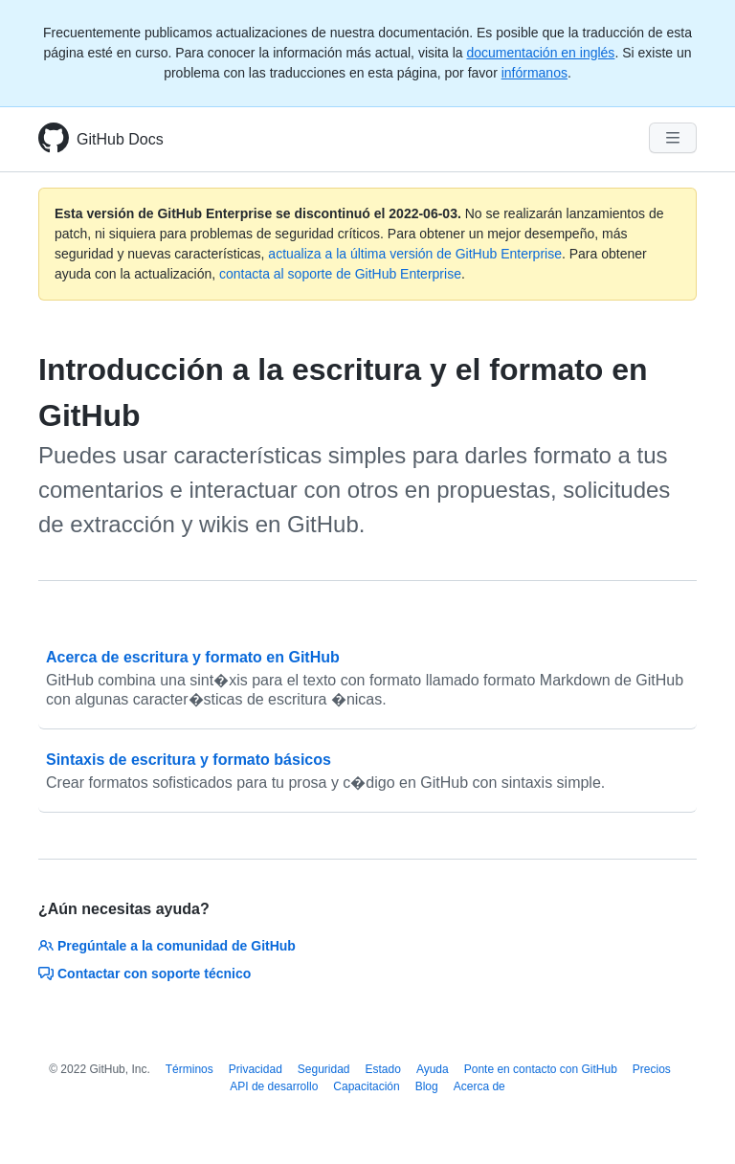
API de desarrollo (274, 1086)
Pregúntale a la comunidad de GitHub (167, 945)
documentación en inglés (540, 52)
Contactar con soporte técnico (144, 973)
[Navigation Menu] (673, 138)
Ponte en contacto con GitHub (540, 1069)
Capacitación (366, 1086)
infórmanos (534, 72)
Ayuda (432, 1069)
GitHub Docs (120, 139)
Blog (426, 1086)
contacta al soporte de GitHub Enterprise (340, 273)
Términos (189, 1069)
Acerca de (479, 1086)
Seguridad (324, 1069)
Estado (383, 1069)
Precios (652, 1069)
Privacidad (255, 1069)
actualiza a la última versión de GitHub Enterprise (415, 253)
